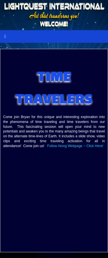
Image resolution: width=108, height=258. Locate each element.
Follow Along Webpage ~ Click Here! (75, 146)
